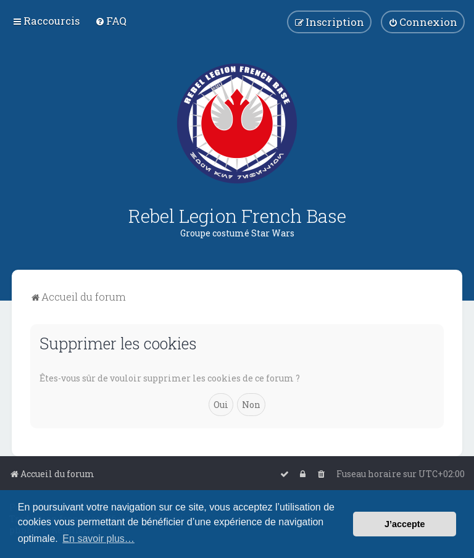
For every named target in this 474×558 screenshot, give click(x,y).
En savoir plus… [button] (98, 538)
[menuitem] (111, 20)
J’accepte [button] (405, 524)
